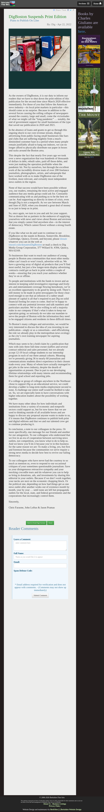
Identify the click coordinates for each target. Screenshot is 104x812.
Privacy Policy (54, 806)
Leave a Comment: (22, 539)
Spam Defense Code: (23, 571)
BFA (92, 157)
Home (97, 3)
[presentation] (34, 577)
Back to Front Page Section (36, 523)
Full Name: (19, 553)
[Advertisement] (40, 698)
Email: (17, 562)
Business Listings (59, 804)
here (81, 31)
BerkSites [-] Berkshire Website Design (65, 810)
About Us (47, 804)
